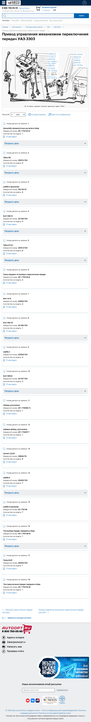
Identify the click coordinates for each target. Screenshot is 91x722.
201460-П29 (52, 56)
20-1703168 (51, 69)
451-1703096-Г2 (52, 61)
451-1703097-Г (52, 63)
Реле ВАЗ (15, 20)
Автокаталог (17, 27)
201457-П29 (51, 59)
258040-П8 (51, 65)
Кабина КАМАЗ (26, 20)
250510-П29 (77, 57)
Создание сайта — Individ (37, 710)
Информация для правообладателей (62, 710)
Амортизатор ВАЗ (41, 20)
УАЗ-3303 (57, 27)
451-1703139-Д (78, 65)
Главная (5, 27)
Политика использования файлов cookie (55, 713)
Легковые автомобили (34, 27)
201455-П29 (77, 60)
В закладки (10, 136)
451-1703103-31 (78, 54)
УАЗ (48, 27)
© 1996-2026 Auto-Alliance (15, 710)
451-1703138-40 (52, 71)
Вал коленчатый (55, 20)
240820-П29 (52, 54)
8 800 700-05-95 (12, 631)
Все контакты (24, 8)
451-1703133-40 (52, 78)
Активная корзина (49, 7)
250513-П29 (77, 63)
